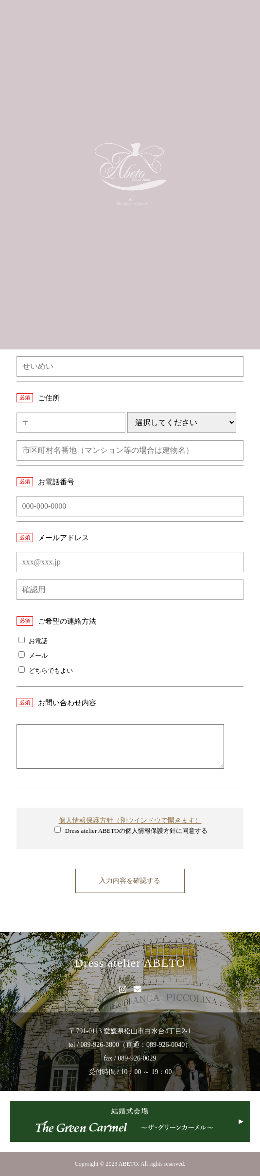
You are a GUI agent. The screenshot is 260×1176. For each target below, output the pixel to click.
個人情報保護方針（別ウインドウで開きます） (130, 820)
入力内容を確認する (129, 880)
